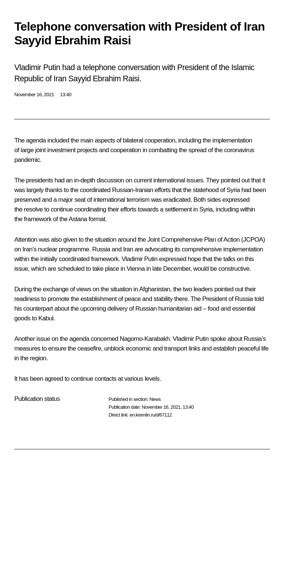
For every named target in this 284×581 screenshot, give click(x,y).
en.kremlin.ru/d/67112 (151, 415)
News (154, 399)
